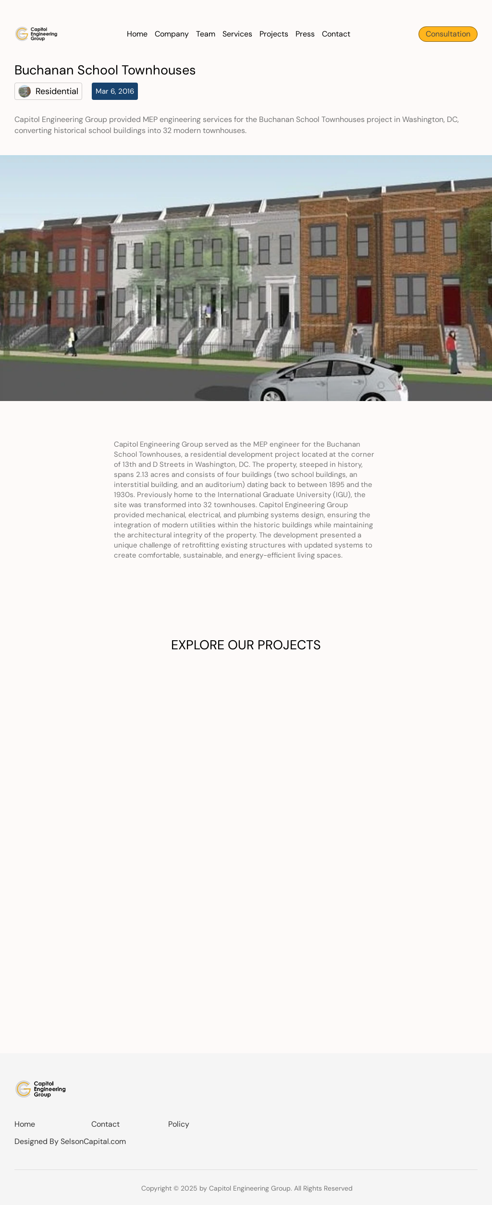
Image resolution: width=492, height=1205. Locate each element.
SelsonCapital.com (93, 1141)
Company (172, 34)
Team (205, 34)
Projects (273, 34)
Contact (336, 34)
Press (305, 34)
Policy (178, 1124)
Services (237, 34)
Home (137, 34)
